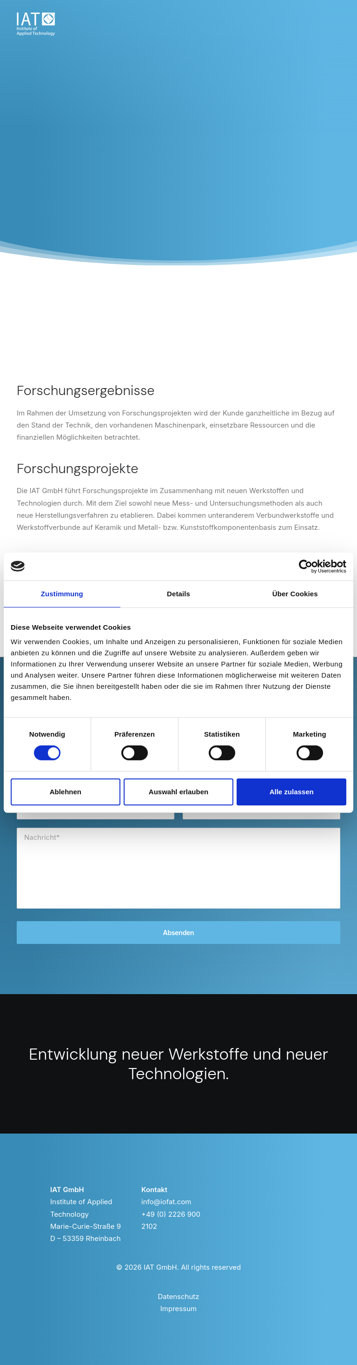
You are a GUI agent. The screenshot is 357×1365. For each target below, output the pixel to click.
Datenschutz (178, 1296)
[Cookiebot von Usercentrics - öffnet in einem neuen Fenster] (305, 566)
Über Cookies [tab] (295, 593)
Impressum (178, 1308)
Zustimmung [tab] (62, 593)
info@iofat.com (166, 1201)
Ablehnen (65, 792)
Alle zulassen (292, 792)
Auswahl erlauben (178, 792)
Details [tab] (178, 593)
